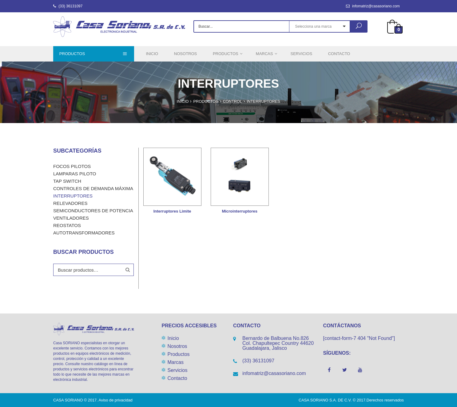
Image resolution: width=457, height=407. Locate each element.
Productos (179, 354)
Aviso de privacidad (116, 400)
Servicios (178, 370)
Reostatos (67, 225)
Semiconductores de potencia (93, 210)
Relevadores (70, 203)
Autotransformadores (84, 232)
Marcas (176, 362)
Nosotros (177, 346)
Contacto (177, 378)
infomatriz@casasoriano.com (373, 6)
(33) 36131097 (67, 6)
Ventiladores (71, 218)
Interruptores (73, 195)
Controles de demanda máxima (93, 188)
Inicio (173, 338)
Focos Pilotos (72, 166)
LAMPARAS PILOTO (74, 173)
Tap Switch (67, 181)
